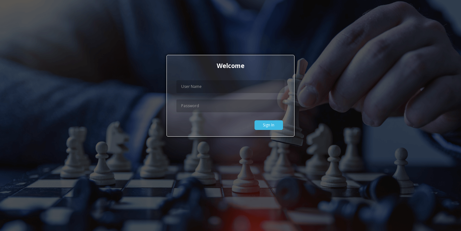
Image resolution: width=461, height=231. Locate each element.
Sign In (268, 125)
